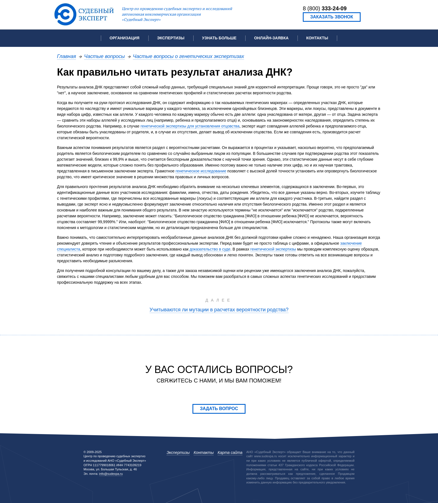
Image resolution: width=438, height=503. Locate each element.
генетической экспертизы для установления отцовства (190, 126)
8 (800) (325, 8)
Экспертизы (178, 452)
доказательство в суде (210, 249)
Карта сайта (230, 452)
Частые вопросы (104, 56)
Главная (66, 56)
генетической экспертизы (273, 249)
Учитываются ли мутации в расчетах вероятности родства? (219, 309)
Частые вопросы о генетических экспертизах (188, 56)
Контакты (317, 37)
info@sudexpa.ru (111, 474)
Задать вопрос (219, 408)
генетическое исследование (200, 171)
